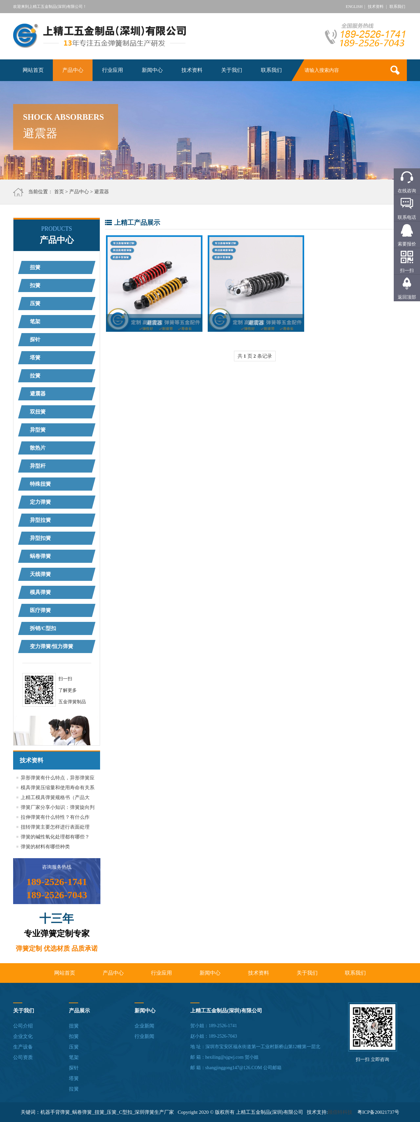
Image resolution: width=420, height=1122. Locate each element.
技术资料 (376, 6)
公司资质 (23, 1057)
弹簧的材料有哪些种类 (45, 846)
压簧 (35, 303)
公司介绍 (23, 1025)
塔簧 (35, 357)
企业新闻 (144, 1025)
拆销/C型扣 (43, 628)
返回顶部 (407, 297)
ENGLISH (354, 6)
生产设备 (23, 1046)
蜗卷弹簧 (40, 556)
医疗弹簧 (40, 610)
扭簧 (35, 267)
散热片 (38, 448)
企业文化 (23, 1036)
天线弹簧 (40, 574)
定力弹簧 (40, 502)
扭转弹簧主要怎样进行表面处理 (55, 827)
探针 (35, 339)
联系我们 (397, 6)
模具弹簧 (40, 592)
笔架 (35, 321)
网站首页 (33, 70)
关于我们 (231, 70)
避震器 (101, 191)
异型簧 (38, 430)
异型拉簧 (40, 520)
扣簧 (35, 285)
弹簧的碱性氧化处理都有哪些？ (55, 836)
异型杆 (38, 466)
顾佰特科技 (340, 1112)
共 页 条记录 (255, 356)
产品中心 (72, 70)
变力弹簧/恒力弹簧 (51, 646)
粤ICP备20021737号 (378, 1112)
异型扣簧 (40, 538)
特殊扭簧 (40, 484)
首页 (59, 191)
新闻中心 (152, 70)
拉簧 (35, 375)
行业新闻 (144, 1036)
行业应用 (112, 70)
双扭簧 (38, 411)
